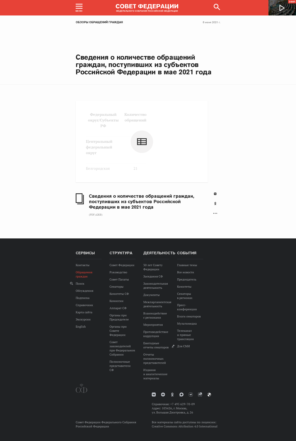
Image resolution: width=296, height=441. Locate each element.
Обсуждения (84, 291)
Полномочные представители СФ (120, 366)
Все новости (185, 272)
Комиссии (116, 301)
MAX (181, 394)
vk (154, 394)
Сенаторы (116, 286)
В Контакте (215, 194)
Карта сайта (84, 312)
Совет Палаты (119, 279)
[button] (79, 7)
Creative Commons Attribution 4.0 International (184, 426)
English (81, 326)
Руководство (118, 272)
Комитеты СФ (119, 294)
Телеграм (191, 394)
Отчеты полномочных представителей (154, 359)
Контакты (82, 265)
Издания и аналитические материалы (155, 374)
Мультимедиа (187, 323)
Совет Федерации (121, 265)
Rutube (200, 394)
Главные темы (187, 265)
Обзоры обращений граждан (99, 22)
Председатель (186, 279)
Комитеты (184, 286)
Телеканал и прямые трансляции (185, 335)
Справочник (84, 305)
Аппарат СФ (118, 308)
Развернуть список (215, 213)
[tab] (215, 205)
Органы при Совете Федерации (118, 331)
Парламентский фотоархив (209, 394)
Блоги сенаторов (189, 316)
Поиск (80, 283)
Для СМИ (183, 346)
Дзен (163, 394)
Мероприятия (153, 325)
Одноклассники (215, 203)
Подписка (82, 298)
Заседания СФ (153, 276)
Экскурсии (83, 319)
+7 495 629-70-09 (182, 404)
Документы (151, 295)
